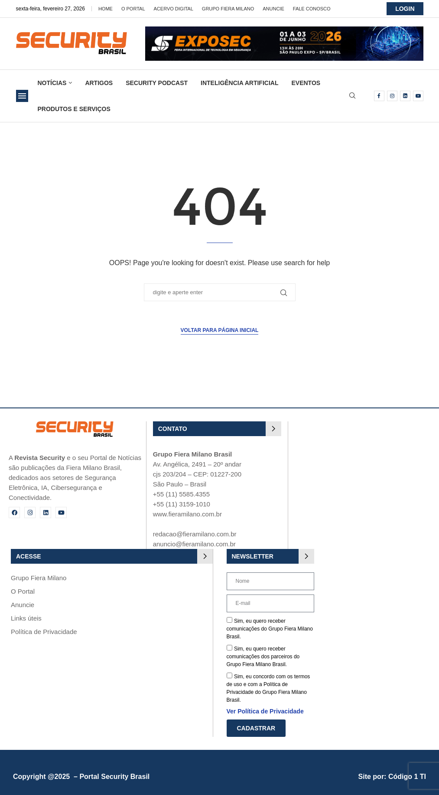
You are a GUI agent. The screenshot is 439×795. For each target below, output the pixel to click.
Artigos (99, 82)
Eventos (305, 82)
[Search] (352, 95)
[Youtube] (418, 96)
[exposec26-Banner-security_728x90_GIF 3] (284, 30)
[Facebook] (379, 96)
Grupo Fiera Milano (228, 8)
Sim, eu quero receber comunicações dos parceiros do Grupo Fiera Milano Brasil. (263, 656)
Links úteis (26, 618)
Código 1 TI (407, 776)
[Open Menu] (22, 96)
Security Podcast (157, 82)
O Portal (133, 8)
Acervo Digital (173, 8)
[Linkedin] (405, 96)
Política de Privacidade (44, 631)
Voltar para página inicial (220, 330)
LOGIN (404, 8)
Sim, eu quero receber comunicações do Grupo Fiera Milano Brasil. (270, 629)
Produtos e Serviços (74, 108)
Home (105, 8)
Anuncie (273, 8)
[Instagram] (392, 96)
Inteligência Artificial (239, 82)
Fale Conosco (312, 8)
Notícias (52, 82)
